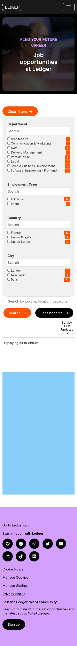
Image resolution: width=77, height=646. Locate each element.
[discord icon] (34, 556)
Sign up (14, 624)
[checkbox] (8, 138)
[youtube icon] (61, 543)
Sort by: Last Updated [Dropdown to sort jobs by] (67, 327)
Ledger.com (21, 525)
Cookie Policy (13, 569)
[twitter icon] (48, 543)
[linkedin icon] (7, 556)
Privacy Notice (13, 594)
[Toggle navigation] (69, 7)
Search (15, 313)
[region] (38, 342)
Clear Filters (17, 112)
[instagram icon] (34, 543)
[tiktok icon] (21, 556)
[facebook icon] (7, 543)
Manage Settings (15, 586)
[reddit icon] (21, 543)
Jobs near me (52, 313)
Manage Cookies (15, 577)
